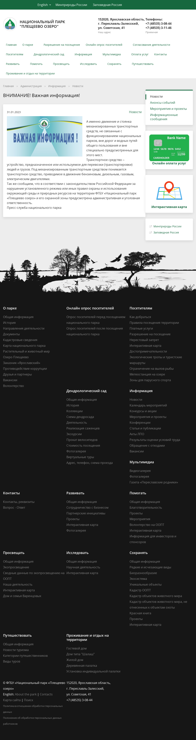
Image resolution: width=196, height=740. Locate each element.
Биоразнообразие (143, 573)
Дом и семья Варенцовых (22, 596)
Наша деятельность (17, 584)
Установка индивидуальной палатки (93, 671)
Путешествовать (143, 64)
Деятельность (76, 422)
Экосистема (138, 579)
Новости (77, 86)
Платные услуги (141, 328)
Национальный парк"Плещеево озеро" (34, 24)
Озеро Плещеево (16, 357)
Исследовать (88, 64)
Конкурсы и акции (143, 411)
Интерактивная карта (145, 345)
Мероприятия (140, 519)
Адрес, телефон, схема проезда (89, 463)
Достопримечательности (148, 351)
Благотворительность (146, 507)
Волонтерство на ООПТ (147, 525)
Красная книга (140, 613)
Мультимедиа (112, 54)
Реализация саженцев (83, 428)
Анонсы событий (162, 102)
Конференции (140, 422)
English (43, 5)
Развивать (13, 64)
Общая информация (18, 317)
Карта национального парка (24, 345)
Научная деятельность (83, 567)
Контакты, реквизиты (18, 502)
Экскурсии (74, 434)
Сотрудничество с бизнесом (87, 507)
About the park (26, 694)
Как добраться (140, 317)
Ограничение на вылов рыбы (152, 368)
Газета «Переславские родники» (154, 482)
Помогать (36, 64)
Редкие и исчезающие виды (150, 567)
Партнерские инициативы (85, 513)
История (9, 323)
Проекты (72, 519)
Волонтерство (13, 386)
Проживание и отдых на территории (30, 73)
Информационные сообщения (164, 117)
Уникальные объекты (146, 584)
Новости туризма (16, 650)
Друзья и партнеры (17, 374)
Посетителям (14, 54)
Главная (11, 45)
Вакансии (10, 380)
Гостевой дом (76, 648)
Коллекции (74, 411)
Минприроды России (71, 5)
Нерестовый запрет (144, 340)
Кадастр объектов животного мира (156, 596)
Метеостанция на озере (147, 374)
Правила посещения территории (154, 323)
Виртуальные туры (80, 457)
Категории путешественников (25, 656)
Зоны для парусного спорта (150, 380)
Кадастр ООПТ (140, 590)
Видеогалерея (140, 471)
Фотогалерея (76, 451)
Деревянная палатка (81, 665)
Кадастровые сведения (20, 340)
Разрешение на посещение (62, 45)
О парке (27, 45)
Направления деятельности (23, 328)
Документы (11, 334)
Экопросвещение (16, 567)
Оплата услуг (140, 54)
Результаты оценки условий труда (155, 440)
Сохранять (114, 64)
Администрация (31, 86)
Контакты (160, 54)
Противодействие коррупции (25, 368)
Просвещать (61, 64)
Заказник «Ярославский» (21, 363)
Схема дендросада (80, 417)
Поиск (28, 700)
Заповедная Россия (107, 5)
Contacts (46, 694)
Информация (83, 54)
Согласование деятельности (151, 45)
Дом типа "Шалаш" (80, 654)
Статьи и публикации (145, 428)
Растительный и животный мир (26, 351)
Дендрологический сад (49, 54)
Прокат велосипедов (81, 440)
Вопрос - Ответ (14, 507)
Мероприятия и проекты (168, 109)
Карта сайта (12, 700)
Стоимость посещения (83, 445)
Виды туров (11, 661)
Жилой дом (74, 660)
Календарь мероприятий (148, 405)
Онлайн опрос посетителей (104, 45)
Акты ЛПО (137, 434)
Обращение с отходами (147, 445)
